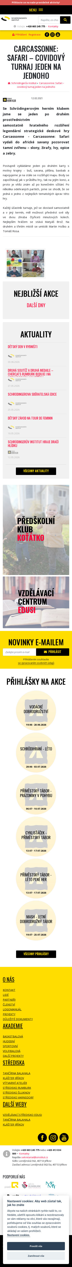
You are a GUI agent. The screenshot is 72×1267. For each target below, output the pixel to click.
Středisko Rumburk (17, 1088)
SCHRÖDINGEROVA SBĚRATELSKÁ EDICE (32, 394)
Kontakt (9, 990)
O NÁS (8, 979)
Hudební (9, 1041)
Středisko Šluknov (16, 1092)
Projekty (9, 1014)
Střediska (13, 1062)
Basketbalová (13, 1036)
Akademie (13, 1026)
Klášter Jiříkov (13, 1078)
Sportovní (10, 1046)
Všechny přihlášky (36, 954)
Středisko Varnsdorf (18, 1097)
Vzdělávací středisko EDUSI (22, 1115)
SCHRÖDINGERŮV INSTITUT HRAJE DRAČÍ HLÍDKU (33, 444)
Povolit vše (36, 1246)
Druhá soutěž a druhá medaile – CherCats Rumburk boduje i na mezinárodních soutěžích (30, 372)
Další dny (36, 305)
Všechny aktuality (36, 471)
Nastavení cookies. (18, 1235)
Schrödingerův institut (22, 83)
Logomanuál (12, 1009)
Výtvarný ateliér (15, 1083)
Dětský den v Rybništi (22, 347)
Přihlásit (52, 651)
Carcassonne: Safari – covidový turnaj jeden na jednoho (40, 84)
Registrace (35, 34)
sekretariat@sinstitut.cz (34, 1157)
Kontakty (53, 26)
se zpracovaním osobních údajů (36, 663)
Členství (9, 1004)
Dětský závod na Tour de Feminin (30, 418)
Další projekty (13, 1056)
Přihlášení (19, 34)
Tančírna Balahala (16, 1073)
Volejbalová (11, 1051)
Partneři (9, 999)
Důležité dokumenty (18, 1019)
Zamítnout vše (36, 1255)
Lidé (6, 995)
